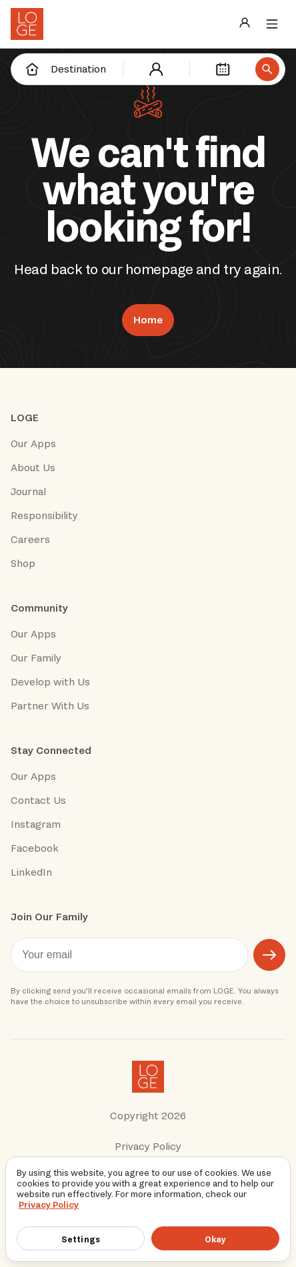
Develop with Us (50, 682)
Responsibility (44, 515)
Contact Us (38, 800)
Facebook (35, 848)
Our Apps (33, 444)
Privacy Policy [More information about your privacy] (49, 1204)
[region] (148, 1209)
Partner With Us (50, 706)
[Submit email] (269, 955)
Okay (216, 1239)
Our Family (36, 658)
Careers (30, 539)
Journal (28, 491)
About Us (33, 467)
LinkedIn (31, 872)
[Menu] (272, 24)
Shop (23, 563)
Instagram (36, 824)
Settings (80, 1239)
